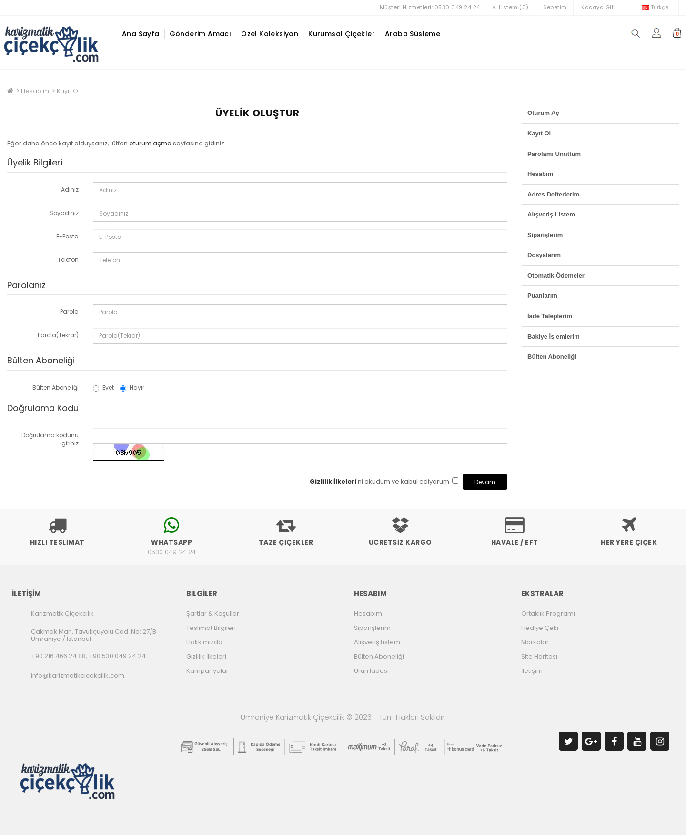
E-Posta (67, 236)
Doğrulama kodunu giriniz (50, 439)
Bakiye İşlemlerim (553, 336)
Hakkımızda (204, 642)
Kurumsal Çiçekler (341, 34)
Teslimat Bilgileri (211, 627)
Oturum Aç (543, 112)
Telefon (68, 260)
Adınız (70, 190)
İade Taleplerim (549, 316)
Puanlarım (542, 295)
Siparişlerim (545, 234)
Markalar (535, 642)
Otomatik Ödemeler (556, 275)
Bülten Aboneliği (55, 387)
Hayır (132, 387)
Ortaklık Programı (548, 613)
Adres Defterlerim (553, 194)
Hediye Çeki (539, 627)
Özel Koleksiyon (269, 34)
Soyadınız (64, 213)
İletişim (532, 670)
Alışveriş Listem (551, 214)
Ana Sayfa (141, 34)
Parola (69, 312)
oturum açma (150, 143)
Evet (103, 387)
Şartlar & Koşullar (212, 613)
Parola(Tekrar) (58, 335)
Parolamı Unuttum (554, 153)
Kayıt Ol (68, 90)
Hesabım (35, 90)
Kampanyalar (207, 670)
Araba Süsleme (412, 34)
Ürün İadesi (371, 670)
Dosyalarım (544, 254)
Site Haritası (539, 656)
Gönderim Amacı (201, 34)
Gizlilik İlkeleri (206, 656)
